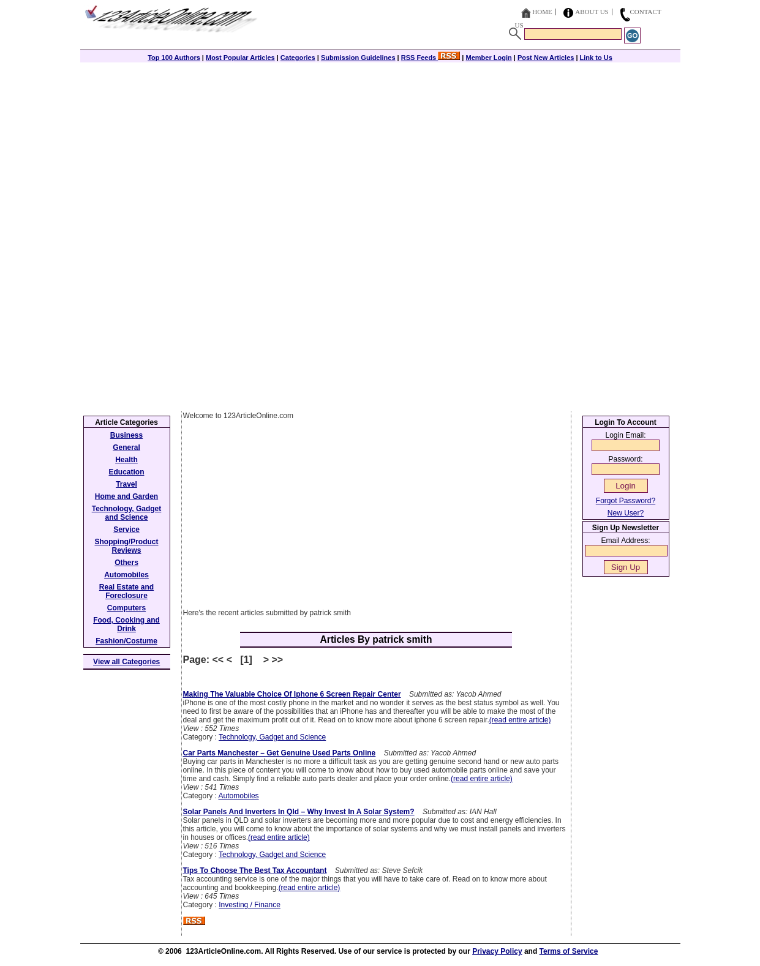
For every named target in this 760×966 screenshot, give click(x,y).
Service (126, 529)
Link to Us (596, 57)
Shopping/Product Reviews (127, 546)
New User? (626, 513)
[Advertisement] (380, 148)
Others (126, 562)
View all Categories (126, 661)
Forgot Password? (625, 500)
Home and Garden (126, 496)
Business (126, 435)
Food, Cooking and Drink (126, 624)
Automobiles (239, 796)
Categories (297, 57)
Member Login (489, 57)
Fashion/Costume (126, 641)
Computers (126, 608)
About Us (592, 11)
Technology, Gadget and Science (272, 737)
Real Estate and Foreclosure (126, 591)
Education (126, 472)
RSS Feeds (431, 57)
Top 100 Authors (174, 57)
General (126, 447)
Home (542, 11)
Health (126, 459)
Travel (126, 484)
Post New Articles (545, 57)
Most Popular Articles (240, 57)
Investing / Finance (249, 904)
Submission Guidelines (358, 57)
